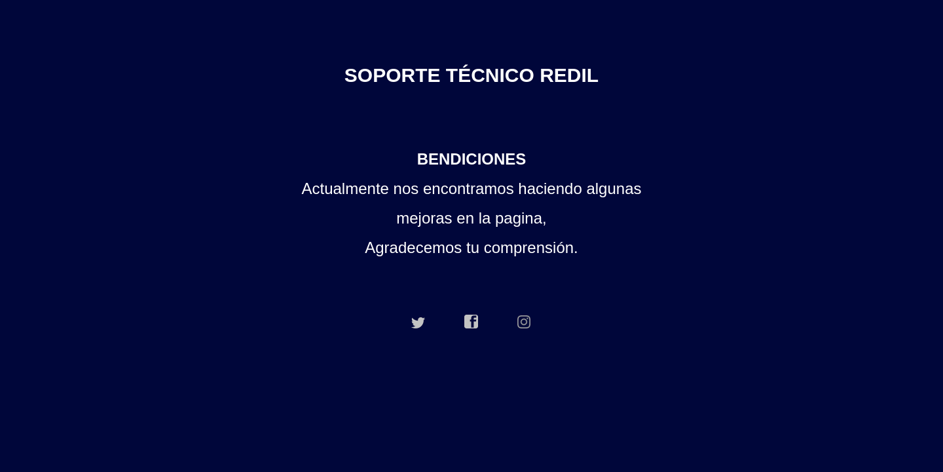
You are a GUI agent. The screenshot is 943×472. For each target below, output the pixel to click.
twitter (418, 322)
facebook (471, 322)
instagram (524, 322)
